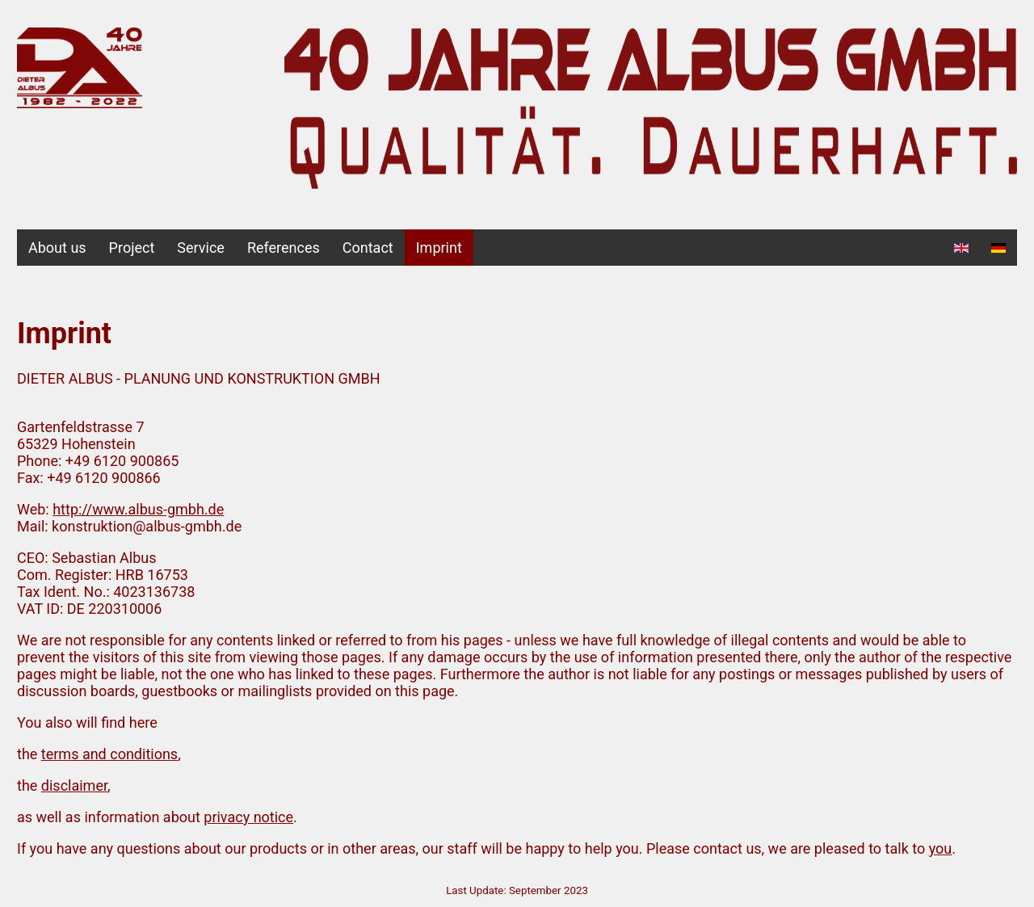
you (940, 848)
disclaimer (74, 785)
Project (132, 247)
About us (57, 247)
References (283, 247)
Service (201, 247)
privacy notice (248, 816)
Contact (368, 247)
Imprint (439, 247)
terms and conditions (109, 753)
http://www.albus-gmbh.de (138, 509)
